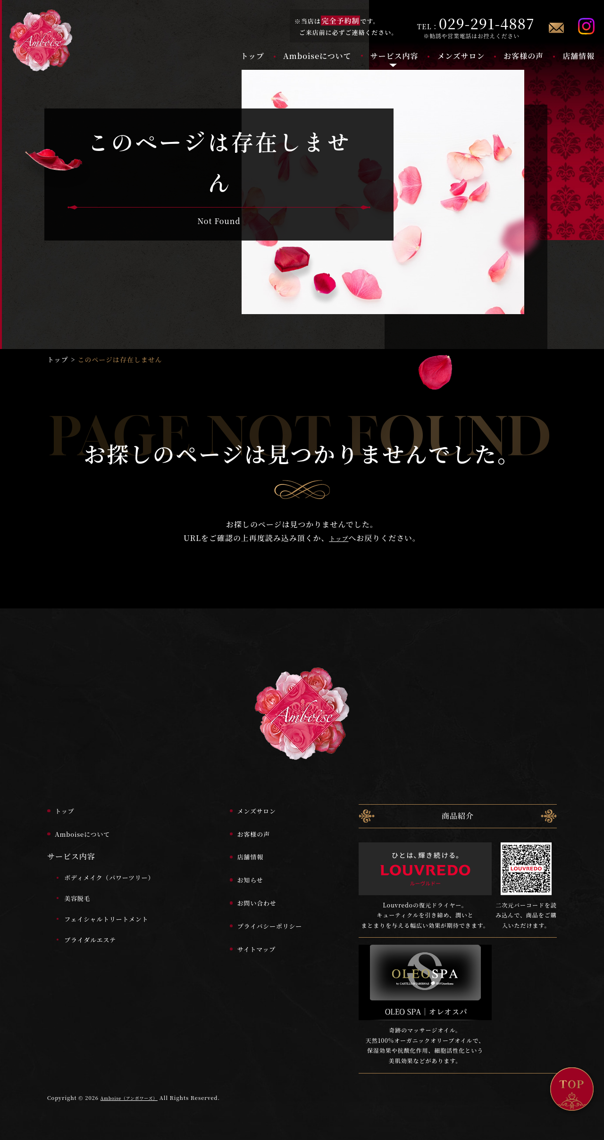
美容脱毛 (82, 889)
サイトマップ (245, 939)
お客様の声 (523, 55)
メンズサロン (461, 55)
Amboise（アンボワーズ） (136, 1089)
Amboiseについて (317, 55)
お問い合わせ (246, 894)
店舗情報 (578, 55)
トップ (252, 55)
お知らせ (238, 870)
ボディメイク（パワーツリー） (121, 868)
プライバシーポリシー (262, 916)
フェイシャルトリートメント (117, 909)
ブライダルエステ (98, 930)
